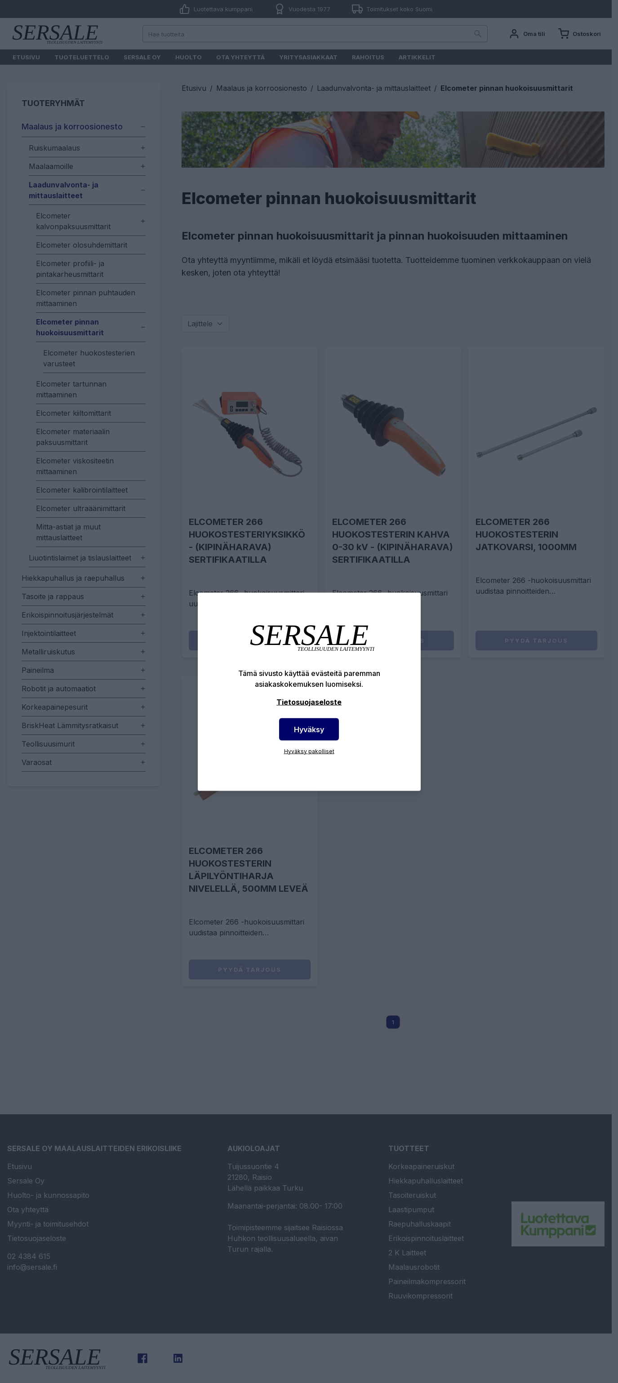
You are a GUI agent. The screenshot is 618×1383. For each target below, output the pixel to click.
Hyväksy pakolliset (309, 750)
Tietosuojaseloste (309, 701)
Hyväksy (309, 729)
